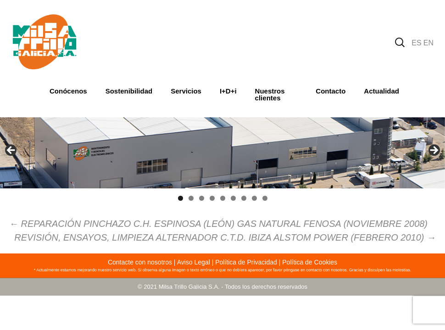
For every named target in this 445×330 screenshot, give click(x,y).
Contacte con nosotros (140, 262)
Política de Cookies (309, 262)
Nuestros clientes (270, 94)
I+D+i (228, 91)
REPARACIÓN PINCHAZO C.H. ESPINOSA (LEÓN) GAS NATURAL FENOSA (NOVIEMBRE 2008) (218, 224)
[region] (222, 152)
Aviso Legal (193, 262)
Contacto (330, 91)
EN (428, 43)
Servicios (186, 91)
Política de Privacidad (246, 262)
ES (416, 43)
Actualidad (381, 91)
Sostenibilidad (129, 91)
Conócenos (68, 91)
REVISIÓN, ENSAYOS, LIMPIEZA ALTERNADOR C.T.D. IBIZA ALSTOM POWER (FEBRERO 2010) (225, 237)
